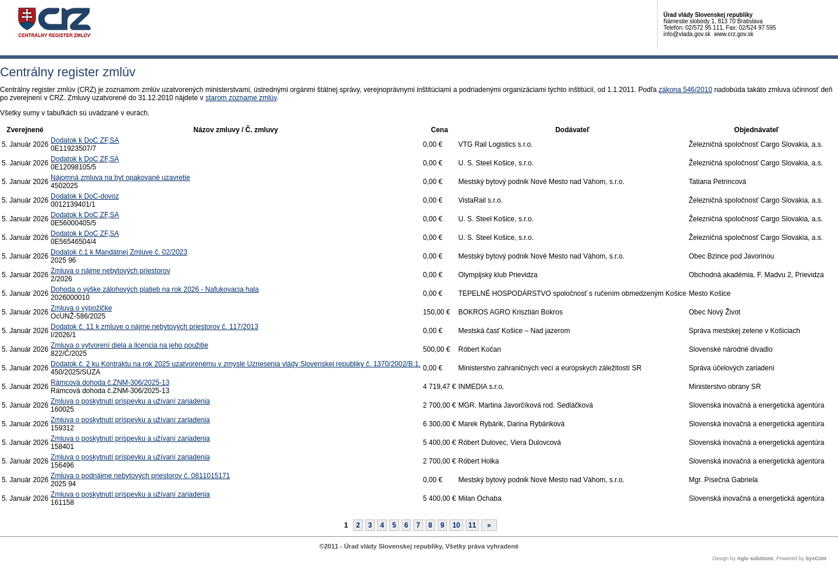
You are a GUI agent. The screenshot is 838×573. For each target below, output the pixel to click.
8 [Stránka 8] (430, 525)
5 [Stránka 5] (394, 525)
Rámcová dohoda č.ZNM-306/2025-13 (110, 383)
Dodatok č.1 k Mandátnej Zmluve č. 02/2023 (119, 252)
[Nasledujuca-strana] (489, 525)
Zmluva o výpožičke (81, 308)
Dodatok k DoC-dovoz (85, 196)
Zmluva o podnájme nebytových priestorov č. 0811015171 (140, 476)
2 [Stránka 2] (358, 525)
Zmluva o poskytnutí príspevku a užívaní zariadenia (130, 401)
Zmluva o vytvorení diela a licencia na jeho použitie (129, 345)
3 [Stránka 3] (370, 525)
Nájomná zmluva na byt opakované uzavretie (120, 178)
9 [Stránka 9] (443, 525)
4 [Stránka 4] (382, 525)
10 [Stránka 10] (456, 525)
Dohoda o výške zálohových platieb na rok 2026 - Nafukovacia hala (155, 289)
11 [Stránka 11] (472, 525)
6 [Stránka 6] (406, 525)
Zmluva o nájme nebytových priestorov (110, 271)
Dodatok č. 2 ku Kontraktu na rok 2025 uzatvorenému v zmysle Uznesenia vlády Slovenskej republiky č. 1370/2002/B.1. (236, 364)
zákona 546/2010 (685, 90)
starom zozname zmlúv (240, 98)
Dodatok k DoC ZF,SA (85, 140)
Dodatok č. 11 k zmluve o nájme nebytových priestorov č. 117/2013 (154, 327)
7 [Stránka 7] (418, 525)
